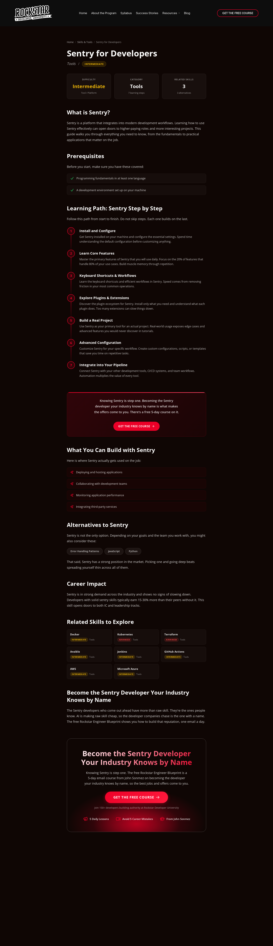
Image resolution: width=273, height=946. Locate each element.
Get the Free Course (136, 426)
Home (70, 42)
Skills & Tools (84, 42)
